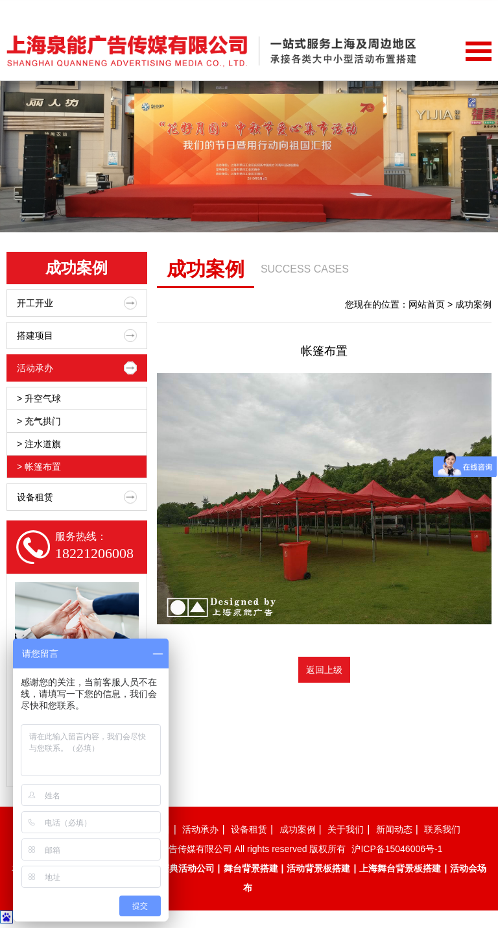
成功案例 (303, 886)
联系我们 (463, 886)
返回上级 (324, 670)
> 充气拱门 (39, 421)
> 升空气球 (39, 398)
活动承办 (77, 367)
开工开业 (77, 303)
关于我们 (356, 886)
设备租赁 (77, 497)
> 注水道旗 (39, 444)
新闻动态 (410, 886)
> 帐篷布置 (39, 466)
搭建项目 (77, 335)
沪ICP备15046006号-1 (396, 906)
